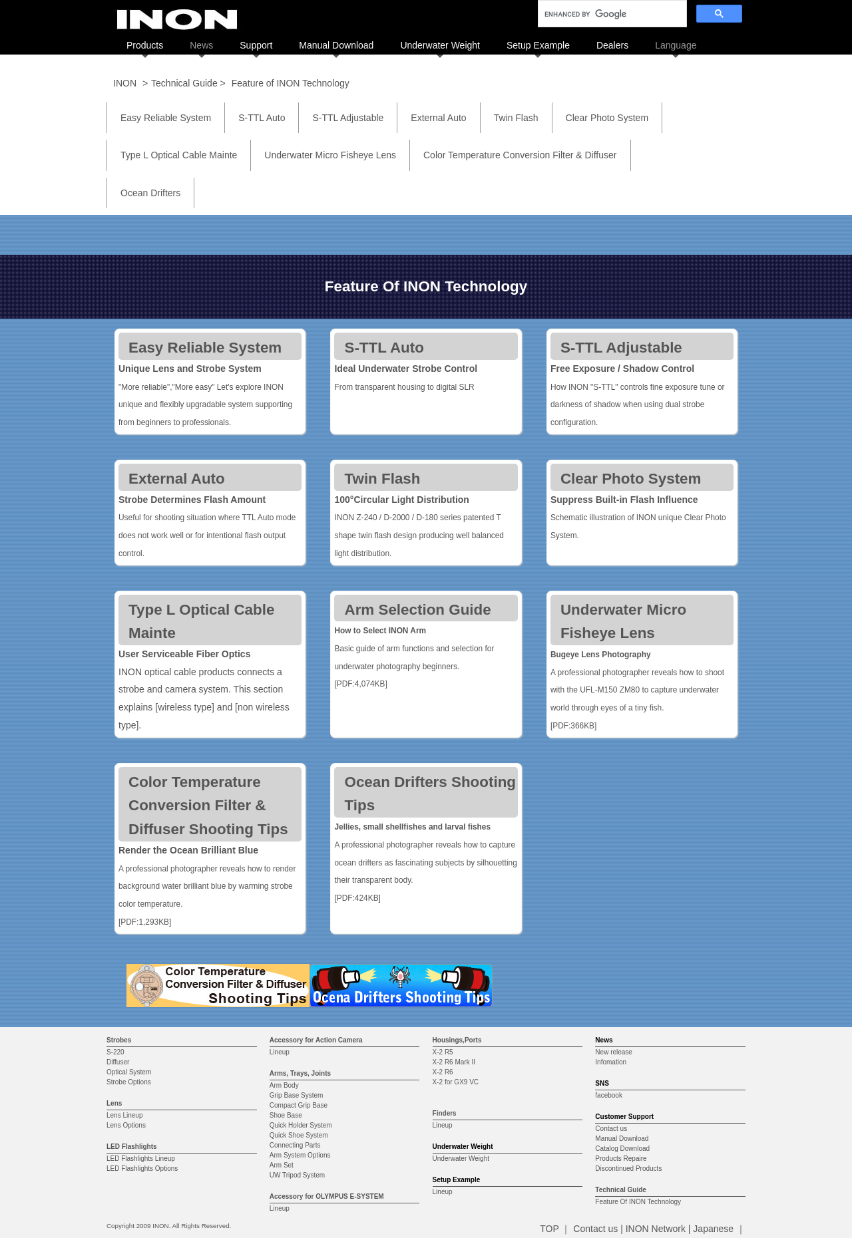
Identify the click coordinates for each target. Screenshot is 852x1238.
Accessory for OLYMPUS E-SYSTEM (327, 1196)
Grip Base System (296, 1095)
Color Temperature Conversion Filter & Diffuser (520, 155)
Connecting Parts (295, 1145)
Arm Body (284, 1085)
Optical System (128, 1072)
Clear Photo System (607, 117)
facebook (608, 1095)
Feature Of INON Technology (638, 1201)
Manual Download (336, 45)
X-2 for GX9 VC (456, 1082)
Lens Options (126, 1125)
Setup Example (538, 45)
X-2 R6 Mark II (454, 1062)
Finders (445, 1113)
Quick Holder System (301, 1125)
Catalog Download (622, 1148)
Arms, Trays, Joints (300, 1073)
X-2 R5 (443, 1052)
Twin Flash (516, 117)
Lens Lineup (124, 1115)
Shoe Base (286, 1115)
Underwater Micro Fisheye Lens (330, 155)
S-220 (115, 1052)
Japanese (713, 1228)
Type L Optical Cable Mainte (178, 155)
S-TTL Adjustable (347, 117)
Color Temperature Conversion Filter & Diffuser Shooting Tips (208, 806)
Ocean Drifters (150, 193)
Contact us (611, 1128)
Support (256, 45)
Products (144, 45)
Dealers (612, 45)
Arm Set (282, 1165)
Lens (114, 1103)
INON (124, 83)
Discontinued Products (628, 1168)
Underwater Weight (440, 45)
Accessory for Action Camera (316, 1040)
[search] (611, 14)
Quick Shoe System (299, 1135)
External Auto (438, 117)
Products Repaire (620, 1158)
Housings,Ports (457, 1040)
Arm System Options (300, 1155)
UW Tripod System (297, 1175)
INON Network (656, 1228)
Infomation (610, 1062)
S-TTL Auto (261, 117)
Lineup (280, 1052)
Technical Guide (620, 1189)
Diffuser (117, 1062)
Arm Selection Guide (417, 609)
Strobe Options (128, 1082)
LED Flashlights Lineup (140, 1158)
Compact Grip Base (298, 1105)
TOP (549, 1228)
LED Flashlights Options (142, 1168)
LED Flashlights (131, 1146)
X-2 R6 (443, 1072)
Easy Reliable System (165, 117)
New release (613, 1052)
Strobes (118, 1040)
